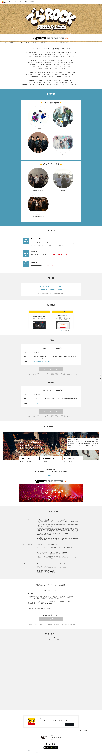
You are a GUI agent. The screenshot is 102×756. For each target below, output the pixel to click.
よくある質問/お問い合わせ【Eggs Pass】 (47, 571)
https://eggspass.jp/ (49, 519)
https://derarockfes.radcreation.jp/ (42, 361)
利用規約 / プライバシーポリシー (57, 739)
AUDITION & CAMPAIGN (24, 42)
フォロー (69, 724)
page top (84, 730)
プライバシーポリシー (37, 374)
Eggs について (53, 735)
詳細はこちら (51, 475)
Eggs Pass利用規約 (49, 374)
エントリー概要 (60, 330)
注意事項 (28, 374)
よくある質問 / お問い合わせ (56, 737)
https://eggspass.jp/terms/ (45, 603)
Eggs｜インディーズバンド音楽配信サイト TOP (9, 42)
